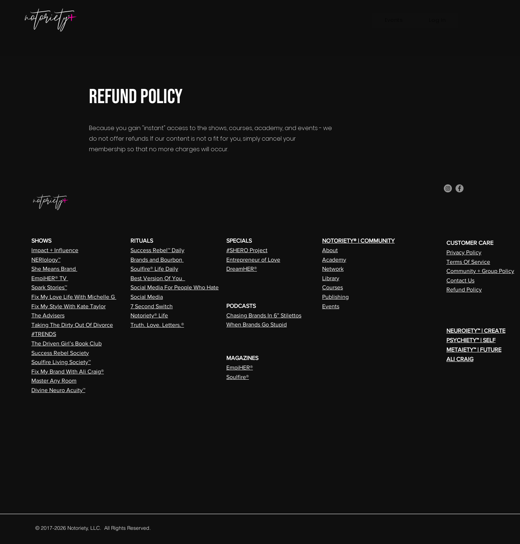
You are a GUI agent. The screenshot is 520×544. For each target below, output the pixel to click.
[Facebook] (460, 188)
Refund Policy (464, 289)
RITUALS (141, 241)
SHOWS (41, 241)
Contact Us (460, 280)
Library (330, 278)
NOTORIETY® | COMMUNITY (358, 241)
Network (333, 269)
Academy (334, 260)
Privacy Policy (463, 252)
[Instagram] (448, 188)
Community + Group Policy (480, 271)
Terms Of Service (468, 262)
